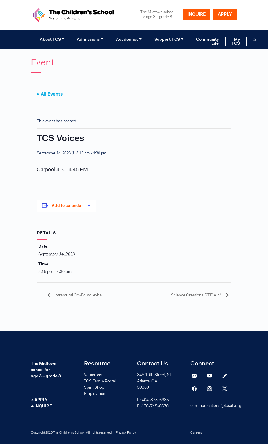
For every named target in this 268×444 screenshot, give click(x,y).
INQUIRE (197, 14)
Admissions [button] (88, 40)
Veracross (93, 375)
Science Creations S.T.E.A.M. (197, 295)
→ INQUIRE (41, 406)
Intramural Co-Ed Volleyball (78, 295)
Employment (95, 394)
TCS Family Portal (100, 381)
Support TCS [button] (167, 40)
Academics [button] (127, 40)
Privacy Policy (126, 432)
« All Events (50, 94)
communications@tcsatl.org (215, 406)
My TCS (235, 42)
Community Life (207, 42)
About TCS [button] (50, 40)
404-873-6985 (155, 400)
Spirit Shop (94, 388)
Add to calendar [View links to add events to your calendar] (67, 206)
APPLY (225, 14)
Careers (196, 432)
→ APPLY (39, 400)
